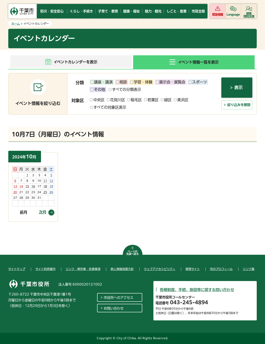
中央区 (97, 100)
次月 (42, 212)
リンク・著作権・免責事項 (83, 269)
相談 (121, 82)
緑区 (166, 100)
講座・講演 (102, 82)
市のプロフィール (221, 269)
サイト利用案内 (45, 269)
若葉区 (151, 100)
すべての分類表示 (125, 89)
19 (51, 186)
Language (233, 14)
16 (33, 186)
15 (27, 186)
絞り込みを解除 (239, 104)
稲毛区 (134, 100)
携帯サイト (193, 269)
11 (45, 180)
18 (45, 186)
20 (15, 192)
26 (51, 192)
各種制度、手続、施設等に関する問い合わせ (197, 290)
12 (51, 180)
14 (21, 186)
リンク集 (248, 269)
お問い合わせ (114, 308)
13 (15, 186)
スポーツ (198, 82)
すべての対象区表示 (108, 107)
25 (45, 192)
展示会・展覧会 (170, 82)
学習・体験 (141, 82)
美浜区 (181, 100)
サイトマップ (16, 269)
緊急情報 (217, 14)
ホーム (15, 23)
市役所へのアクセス (118, 297)
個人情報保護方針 (122, 269)
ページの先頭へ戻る (132, 252)
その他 (98, 89)
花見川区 (116, 100)
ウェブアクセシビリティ (159, 269)
